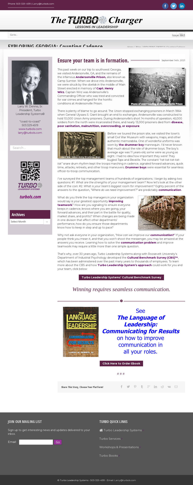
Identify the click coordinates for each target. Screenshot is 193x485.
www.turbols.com (30, 130)
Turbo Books (108, 456)
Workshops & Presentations (119, 448)
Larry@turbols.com (125, 481)
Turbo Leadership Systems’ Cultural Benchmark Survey (121, 278)
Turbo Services (109, 439)
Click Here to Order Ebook (121, 364)
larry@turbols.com (30, 133)
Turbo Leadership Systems (120, 431)
